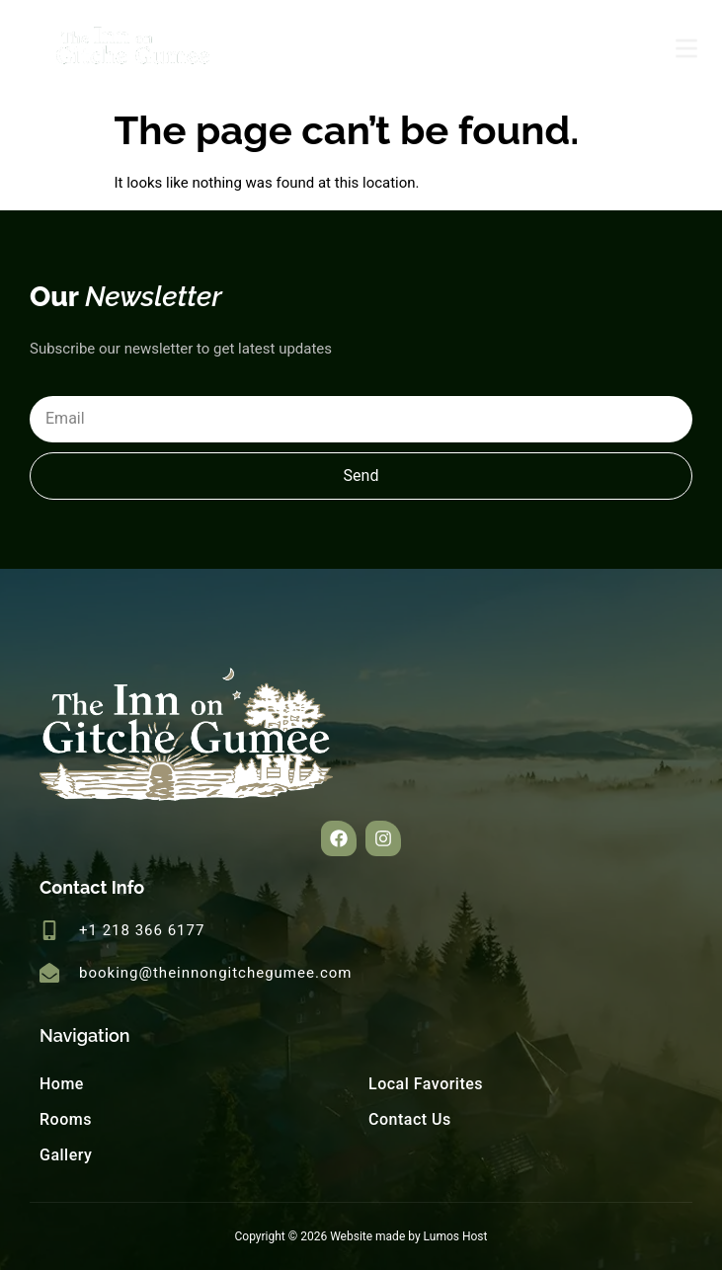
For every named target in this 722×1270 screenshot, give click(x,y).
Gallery (66, 1155)
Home (62, 1083)
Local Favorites (425, 1083)
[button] (339, 838)
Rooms (66, 1119)
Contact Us (409, 1119)
